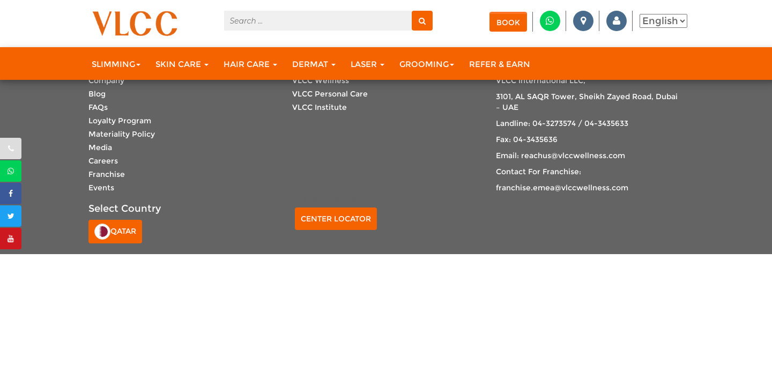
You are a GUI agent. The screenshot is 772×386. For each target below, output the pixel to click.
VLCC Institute (319, 107)
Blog (97, 94)
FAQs (98, 107)
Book (508, 22)
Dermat (314, 64)
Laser (367, 64)
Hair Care (250, 64)
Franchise (106, 174)
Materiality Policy (121, 134)
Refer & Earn (499, 64)
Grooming (426, 64)
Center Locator (336, 219)
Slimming (116, 64)
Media (100, 147)
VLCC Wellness (320, 80)
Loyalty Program (119, 120)
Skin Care (182, 64)
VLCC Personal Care (330, 94)
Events (101, 187)
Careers (103, 161)
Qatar (115, 232)
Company (106, 80)
